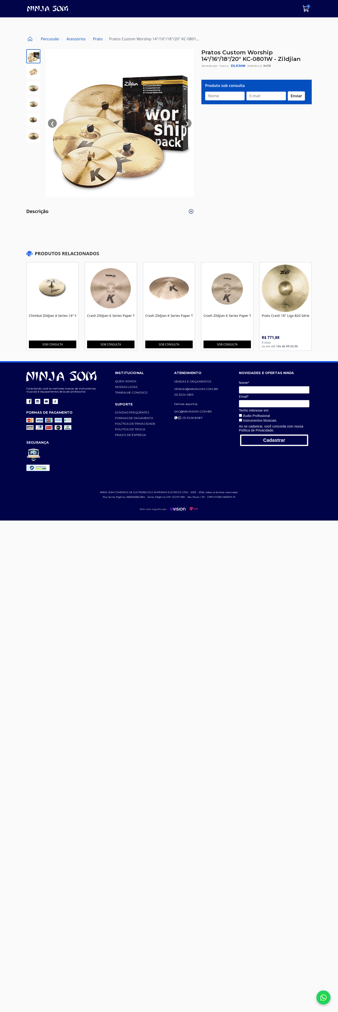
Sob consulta (53, 344)
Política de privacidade (141, 423)
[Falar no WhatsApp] (323, 997)
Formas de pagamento (140, 418)
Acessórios (76, 38)
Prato (98, 38)
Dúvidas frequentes (138, 412)
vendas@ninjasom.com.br (208, 389)
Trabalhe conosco (137, 392)
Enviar (296, 95)
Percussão (50, 38)
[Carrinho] (306, 8)
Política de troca (136, 429)
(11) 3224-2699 (195, 394)
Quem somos (131, 381)
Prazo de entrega (136, 435)
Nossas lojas (132, 387)
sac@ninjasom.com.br (205, 411)
